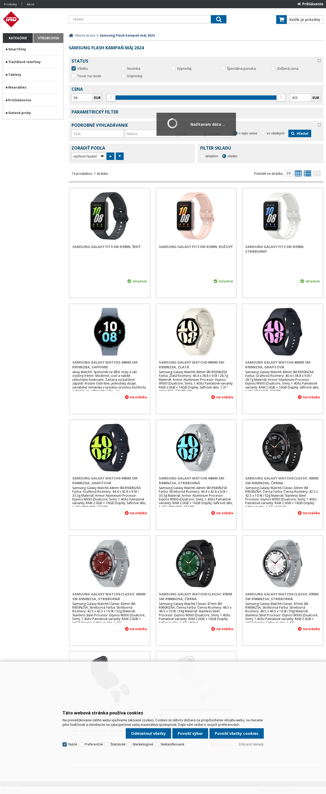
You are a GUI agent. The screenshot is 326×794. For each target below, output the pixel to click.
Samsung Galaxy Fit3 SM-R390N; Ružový (196, 246)
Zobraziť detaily (251, 744)
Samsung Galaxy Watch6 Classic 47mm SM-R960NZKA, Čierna (195, 596)
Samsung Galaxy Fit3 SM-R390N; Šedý (106, 246)
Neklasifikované (172, 744)
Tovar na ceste (89, 75)
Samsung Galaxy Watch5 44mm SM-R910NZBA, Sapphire (105, 364)
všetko (232, 156)
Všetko (82, 68)
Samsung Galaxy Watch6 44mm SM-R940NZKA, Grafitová (105, 480)
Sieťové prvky (19, 113)
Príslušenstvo (19, 100)
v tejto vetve (248, 133)
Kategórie (18, 38)
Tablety (14, 74)
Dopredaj (134, 75)
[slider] (111, 98)
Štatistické (118, 744)
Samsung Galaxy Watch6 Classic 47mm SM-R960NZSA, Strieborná (282, 596)
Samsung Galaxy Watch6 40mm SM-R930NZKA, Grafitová (278, 364)
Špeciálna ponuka (241, 68)
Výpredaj (184, 68)
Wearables (17, 87)
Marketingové (143, 744)
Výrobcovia (48, 38)
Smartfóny (17, 49)
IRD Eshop (33, 19)
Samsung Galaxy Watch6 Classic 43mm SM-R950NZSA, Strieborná (109, 596)
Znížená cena (287, 68)
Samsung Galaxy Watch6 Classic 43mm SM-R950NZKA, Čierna (282, 480)
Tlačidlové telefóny (24, 62)
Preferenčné (94, 744)
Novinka (133, 68)
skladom (212, 156)
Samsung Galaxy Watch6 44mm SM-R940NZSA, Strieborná (192, 480)
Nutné (72, 744)
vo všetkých (275, 133)
